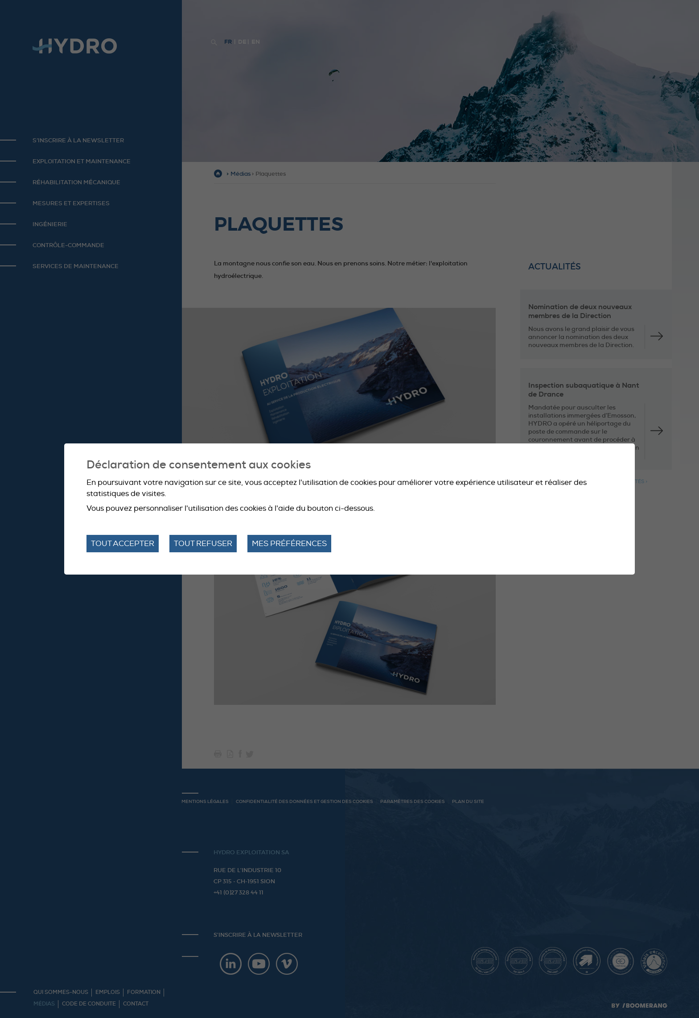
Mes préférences (289, 543)
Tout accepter (122, 543)
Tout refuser (203, 543)
